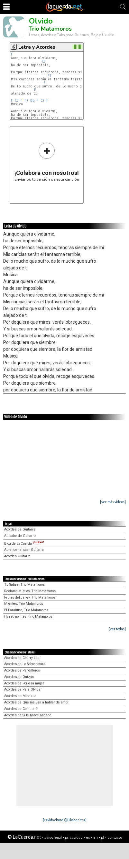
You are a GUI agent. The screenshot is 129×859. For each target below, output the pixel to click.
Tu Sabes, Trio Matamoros (24, 584)
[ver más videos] (113, 502)
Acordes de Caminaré (21, 709)
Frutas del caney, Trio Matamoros (30, 597)
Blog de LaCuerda (24, 543)
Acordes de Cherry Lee (22, 658)
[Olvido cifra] (76, 820)
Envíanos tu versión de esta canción (46, 162)
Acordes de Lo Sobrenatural (25, 664)
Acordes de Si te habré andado (27, 715)
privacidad (74, 837)
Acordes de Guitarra (19, 529)
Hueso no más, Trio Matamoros (28, 616)
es (88, 837)
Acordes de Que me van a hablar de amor (36, 702)
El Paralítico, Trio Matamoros (26, 610)
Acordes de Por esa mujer (24, 683)
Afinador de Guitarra (20, 536)
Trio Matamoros (50, 29)
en (95, 837)
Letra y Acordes (36, 47)
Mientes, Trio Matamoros (23, 603)
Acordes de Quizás (19, 677)
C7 (44, 61)
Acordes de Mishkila (20, 696)
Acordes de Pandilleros (22, 670)
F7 (49, 76)
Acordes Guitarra (17, 556)
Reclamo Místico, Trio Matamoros (30, 591)
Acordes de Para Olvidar (23, 689)
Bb (32, 100)
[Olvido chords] (54, 820)
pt (102, 837)
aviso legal (53, 837)
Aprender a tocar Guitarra (24, 550)
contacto (114, 837)
